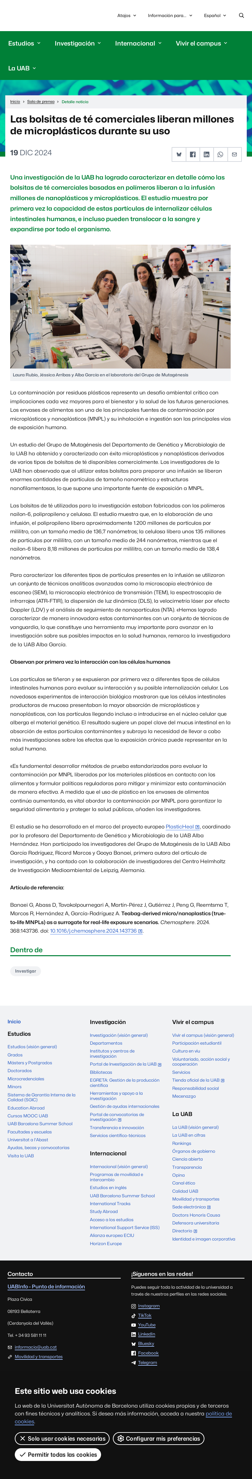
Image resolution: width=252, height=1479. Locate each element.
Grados (15, 1057)
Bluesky (146, 1345)
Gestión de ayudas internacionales (124, 1107)
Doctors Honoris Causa (196, 1216)
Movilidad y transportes (196, 1200)
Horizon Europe (106, 1245)
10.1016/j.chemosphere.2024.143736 (93, 932)
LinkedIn (146, 1336)
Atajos (127, 16)
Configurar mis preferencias (158, 1438)
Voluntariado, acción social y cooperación (201, 1063)
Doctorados (20, 1073)
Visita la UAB (21, 1158)
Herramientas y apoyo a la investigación (116, 1097)
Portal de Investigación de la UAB (126, 1066)
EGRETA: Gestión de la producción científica (124, 1084)
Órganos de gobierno (193, 1152)
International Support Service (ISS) (124, 1229)
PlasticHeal (180, 828)
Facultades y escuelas (30, 1134)
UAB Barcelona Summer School (40, 1126)
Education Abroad (26, 1110)
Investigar (26, 972)
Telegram (147, 1364)
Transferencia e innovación (117, 1129)
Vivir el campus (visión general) (203, 1036)
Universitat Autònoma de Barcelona (38, 16)
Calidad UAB (185, 1192)
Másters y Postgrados (30, 1065)
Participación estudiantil (196, 1044)
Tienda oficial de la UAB (199, 1082)
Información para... (170, 16)
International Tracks (110, 1205)
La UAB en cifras (188, 1136)
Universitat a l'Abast (28, 1142)
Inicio (15, 1023)
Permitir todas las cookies (58, 1454)
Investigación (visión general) (119, 1036)
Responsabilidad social (195, 1089)
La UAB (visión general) (195, 1128)
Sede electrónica (193, 1209)
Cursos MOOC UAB (28, 1118)
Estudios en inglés (108, 1189)
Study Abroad (104, 1213)
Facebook (148, 1355)
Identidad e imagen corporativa (203, 1240)
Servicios (181, 1073)
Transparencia (187, 1168)
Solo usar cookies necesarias (62, 1438)
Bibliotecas (101, 1073)
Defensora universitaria (195, 1224)
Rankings (181, 1144)
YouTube (147, 1327)
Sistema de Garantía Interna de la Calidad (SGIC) (41, 1100)
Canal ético (183, 1184)
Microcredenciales (26, 1081)
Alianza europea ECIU (112, 1237)
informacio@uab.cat (36, 1348)
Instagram (149, 1308)
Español (215, 17)
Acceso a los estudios (112, 1221)
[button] (179, 155)
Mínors (15, 1089)
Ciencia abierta (187, 1160)
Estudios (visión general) (32, 1049)
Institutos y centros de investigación (112, 1055)
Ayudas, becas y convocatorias (39, 1150)
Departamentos (106, 1044)
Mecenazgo (184, 1097)
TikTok (145, 1317)
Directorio (186, 1233)
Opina (178, 1176)
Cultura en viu (186, 1052)
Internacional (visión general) (119, 1168)
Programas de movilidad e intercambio (116, 1178)
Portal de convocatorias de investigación (117, 1119)
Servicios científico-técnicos (118, 1137)
